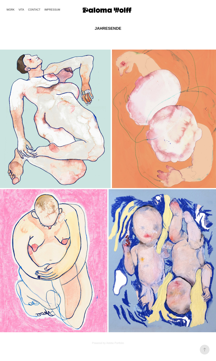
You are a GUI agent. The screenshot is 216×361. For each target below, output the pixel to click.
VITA (21, 9)
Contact (34, 9)
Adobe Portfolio (115, 343)
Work (10, 9)
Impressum (52, 9)
